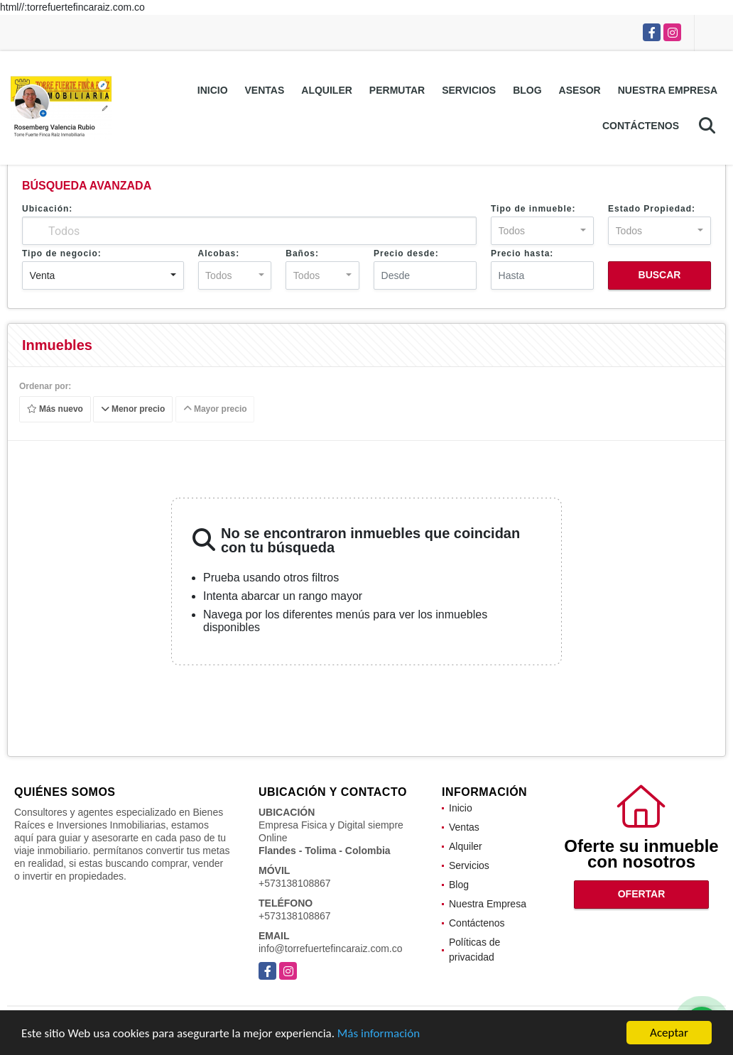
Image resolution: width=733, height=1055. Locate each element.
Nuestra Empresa (667, 90)
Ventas (265, 90)
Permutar (397, 90)
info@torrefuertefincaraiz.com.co (331, 948)
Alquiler (326, 90)
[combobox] (542, 231)
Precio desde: (406, 253)
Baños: (302, 253)
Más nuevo (55, 410)
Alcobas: (219, 253)
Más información (378, 1033)
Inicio (212, 90)
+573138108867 (295, 883)
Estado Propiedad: (651, 209)
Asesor (580, 90)
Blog (527, 90)
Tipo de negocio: (62, 253)
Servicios (469, 90)
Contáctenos (640, 125)
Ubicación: (47, 209)
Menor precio (133, 410)
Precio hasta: (522, 253)
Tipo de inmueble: (533, 209)
